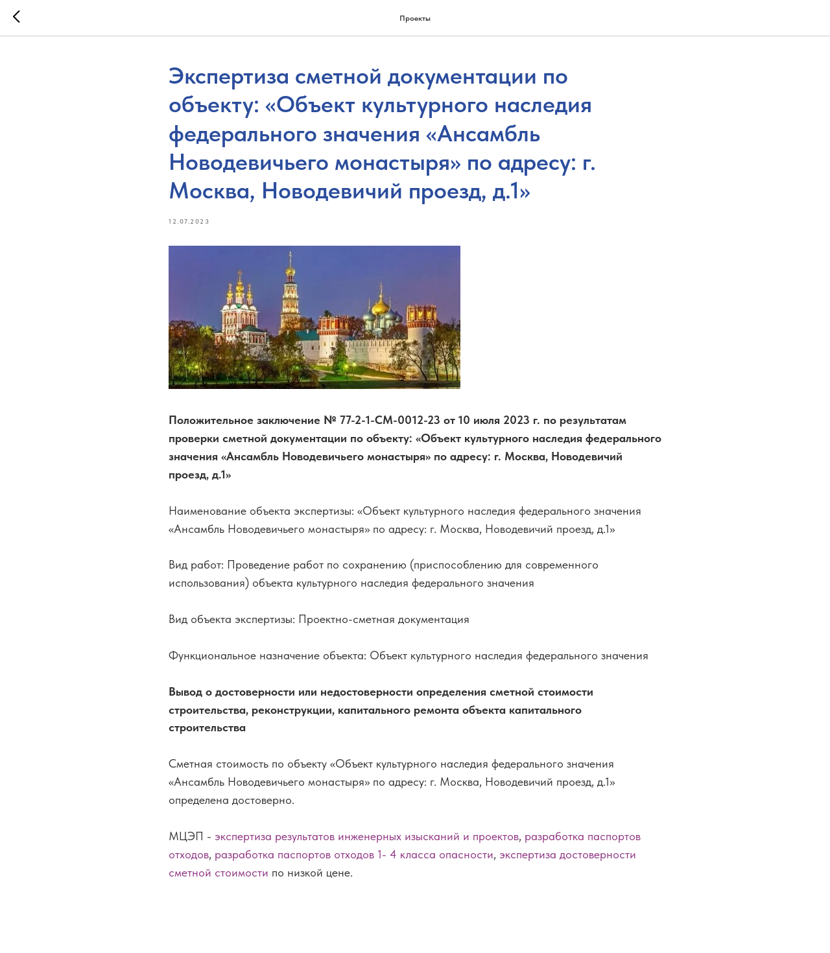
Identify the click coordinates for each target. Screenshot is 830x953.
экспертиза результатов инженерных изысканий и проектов (367, 836)
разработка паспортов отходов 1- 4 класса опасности (354, 854)
